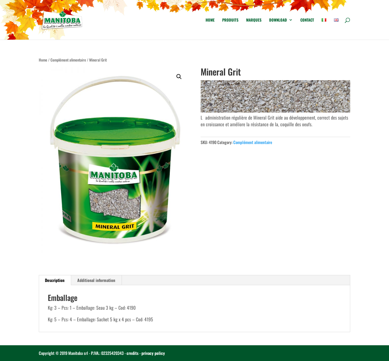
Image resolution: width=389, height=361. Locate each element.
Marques (254, 20)
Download (278, 20)
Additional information (96, 280)
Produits (230, 20)
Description (54, 280)
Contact (307, 20)
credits (133, 353)
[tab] (54, 280)
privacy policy (153, 353)
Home (210, 20)
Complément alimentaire (68, 60)
